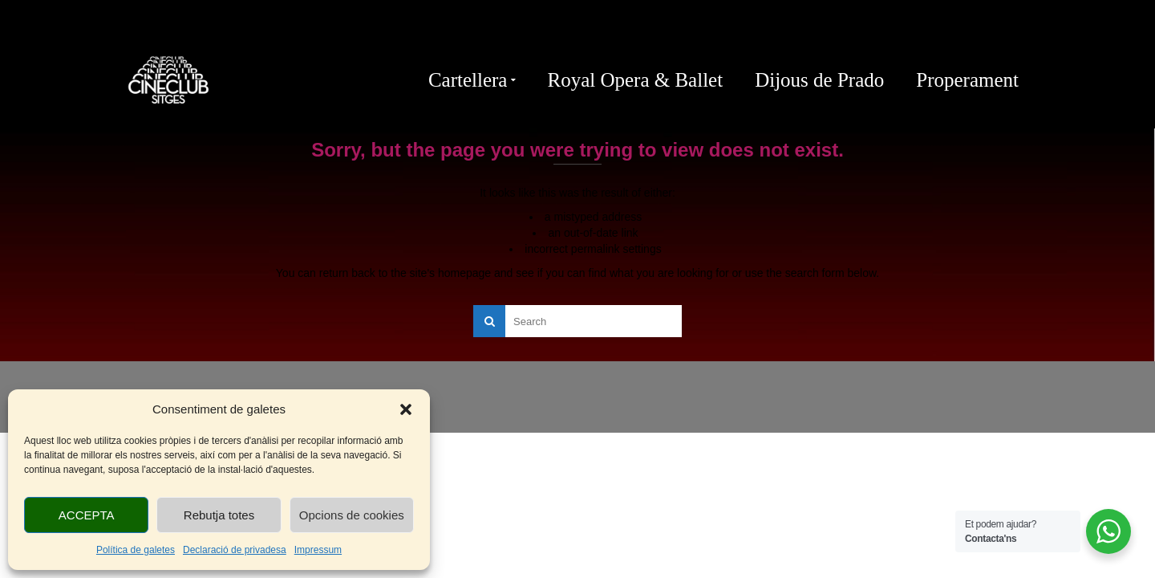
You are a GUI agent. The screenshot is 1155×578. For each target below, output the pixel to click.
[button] (406, 409)
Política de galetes (135, 550)
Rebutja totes (219, 515)
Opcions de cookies (351, 515)
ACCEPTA (87, 515)
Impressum (318, 550)
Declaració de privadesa (234, 550)
